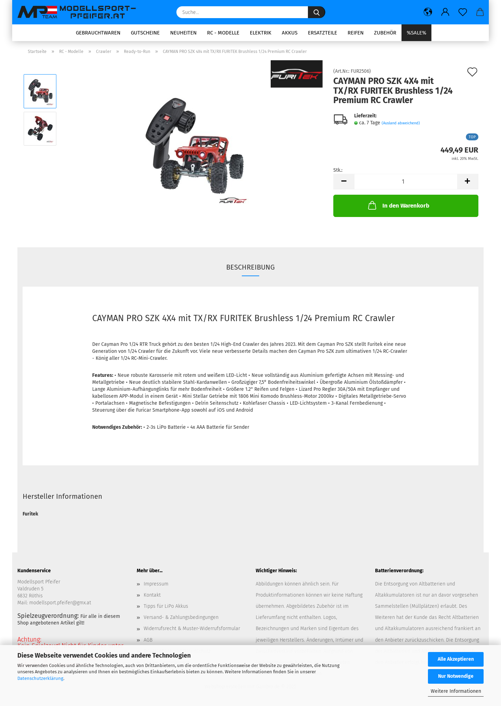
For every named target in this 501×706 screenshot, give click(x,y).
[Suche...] (316, 12)
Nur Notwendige (456, 676)
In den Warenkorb (398, 205)
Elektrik (260, 33)
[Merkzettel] (462, 12)
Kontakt (152, 595)
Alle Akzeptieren (456, 659)
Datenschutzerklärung (40, 678)
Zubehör (385, 33)
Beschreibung (250, 267)
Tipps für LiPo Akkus (166, 606)
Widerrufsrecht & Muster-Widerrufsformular (192, 628)
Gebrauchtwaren (98, 33)
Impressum (156, 584)
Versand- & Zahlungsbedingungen (181, 617)
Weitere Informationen (456, 691)
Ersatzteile (322, 33)
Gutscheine (145, 33)
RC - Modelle (223, 33)
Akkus (289, 33)
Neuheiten (183, 33)
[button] (428, 12)
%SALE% (416, 33)
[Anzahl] (406, 181)
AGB (148, 640)
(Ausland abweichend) (401, 123)
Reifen (356, 33)
